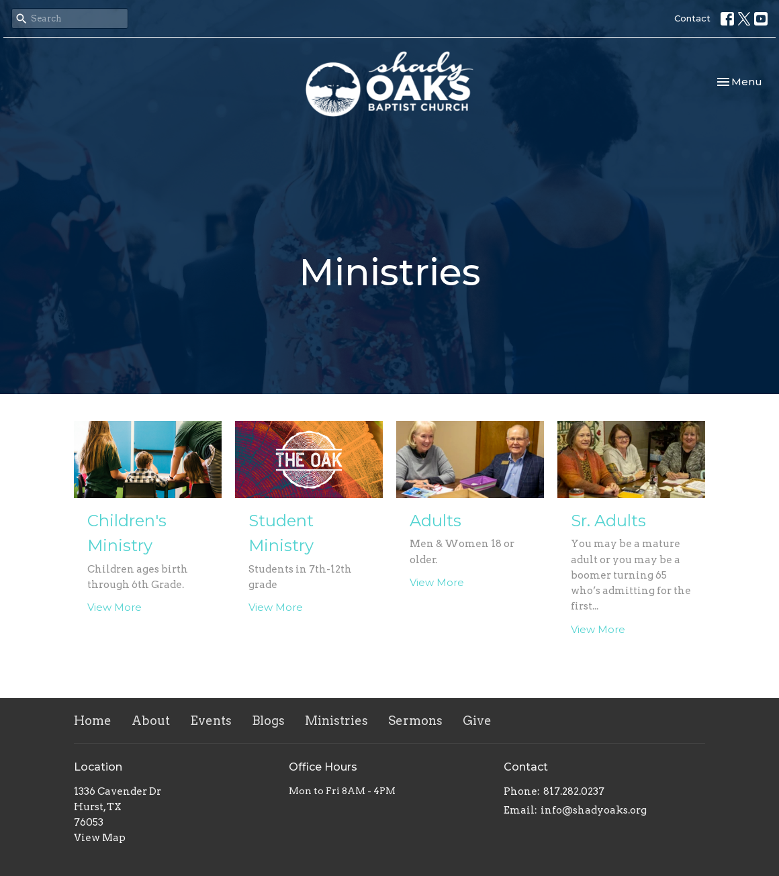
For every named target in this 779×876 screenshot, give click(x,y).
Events (211, 721)
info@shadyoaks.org (594, 810)
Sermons (415, 721)
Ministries (336, 721)
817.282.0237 (573, 791)
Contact (692, 18)
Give (477, 721)
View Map (100, 838)
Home (92, 721)
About (151, 721)
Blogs (268, 721)
